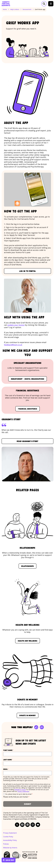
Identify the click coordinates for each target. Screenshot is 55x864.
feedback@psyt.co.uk (13, 345)
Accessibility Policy (10, 840)
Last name (11, 760)
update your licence (16, 325)
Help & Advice (14, 9)
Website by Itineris (10, 848)
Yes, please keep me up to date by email (19, 794)
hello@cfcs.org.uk (20, 790)
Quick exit (8, 860)
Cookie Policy (8, 837)
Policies (6, 844)
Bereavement (27, 9)
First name (12, 750)
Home (5, 9)
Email (9, 769)
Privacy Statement (23, 791)
